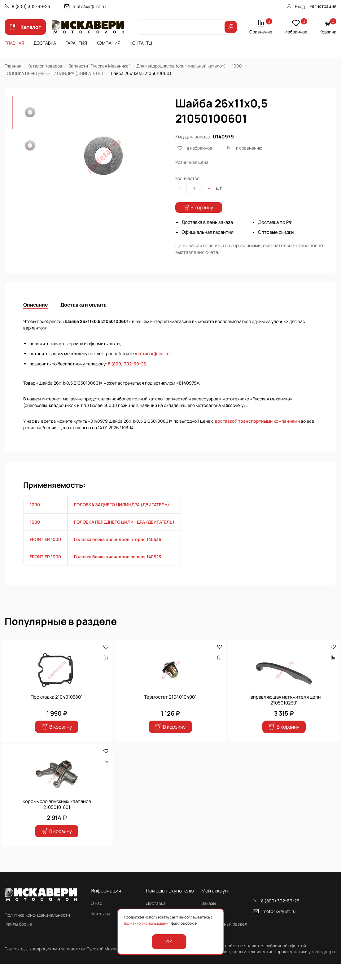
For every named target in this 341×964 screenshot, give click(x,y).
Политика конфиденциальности (37, 915)
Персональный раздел (224, 924)
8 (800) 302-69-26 (31, 6)
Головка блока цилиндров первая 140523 (117, 569)
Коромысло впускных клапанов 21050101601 (57, 816)
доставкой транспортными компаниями (257, 434)
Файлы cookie (18, 924)
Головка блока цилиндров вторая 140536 (117, 552)
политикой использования (147, 923)
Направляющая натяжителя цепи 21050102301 (284, 712)
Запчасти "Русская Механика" (99, 66)
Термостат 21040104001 (170, 709)
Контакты (141, 43)
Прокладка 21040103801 (57, 709)
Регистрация (322, 6)
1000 (237, 66)
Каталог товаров (45, 66)
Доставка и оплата (83, 317)
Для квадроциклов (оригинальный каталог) (181, 66)
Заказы (208, 903)
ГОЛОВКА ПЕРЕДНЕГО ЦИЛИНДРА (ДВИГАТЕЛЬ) (54, 73)
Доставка (44, 43)
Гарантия (76, 43)
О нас (96, 903)
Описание (35, 317)
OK (169, 941)
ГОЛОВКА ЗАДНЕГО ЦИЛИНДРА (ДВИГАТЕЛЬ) (121, 517)
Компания (108, 43)
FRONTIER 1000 (45, 552)
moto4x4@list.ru (89, 6)
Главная (14, 43)
